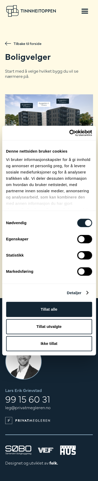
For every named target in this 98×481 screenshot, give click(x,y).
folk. (53, 463)
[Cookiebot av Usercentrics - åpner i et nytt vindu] (70, 133)
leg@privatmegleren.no (27, 407)
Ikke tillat (49, 343)
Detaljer (74, 293)
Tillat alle (49, 309)
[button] (85, 11)
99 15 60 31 (27, 398)
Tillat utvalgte (48, 326)
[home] (31, 11)
